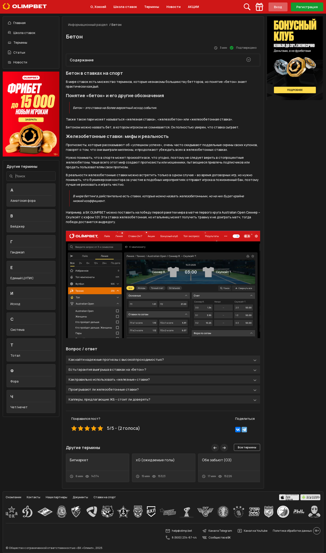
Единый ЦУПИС (22, 278)
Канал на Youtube (252, 531)
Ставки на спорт (104, 497)
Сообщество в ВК (216, 538)
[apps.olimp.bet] (289, 497)
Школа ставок (125, 7)
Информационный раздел (88, 24)
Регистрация (307, 7)
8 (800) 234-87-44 (181, 538)
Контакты (33, 497)
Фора (14, 381)
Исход (15, 304)
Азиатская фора (23, 200)
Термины (151, 7)
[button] (224, 448)
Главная (17, 23)
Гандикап (17, 252)
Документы (80, 497)
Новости (173, 7)
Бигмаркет (79, 459)
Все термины (247, 447)
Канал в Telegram (217, 531)
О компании (13, 497)
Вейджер (17, 226)
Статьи (16, 52)
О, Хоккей (98, 7)
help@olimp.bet (178, 531)
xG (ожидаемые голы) (155, 459)
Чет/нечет (19, 407)
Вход (278, 7)
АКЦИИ (193, 7)
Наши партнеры (56, 497)
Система (17, 329)
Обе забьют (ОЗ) (217, 459)
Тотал (15, 355)
